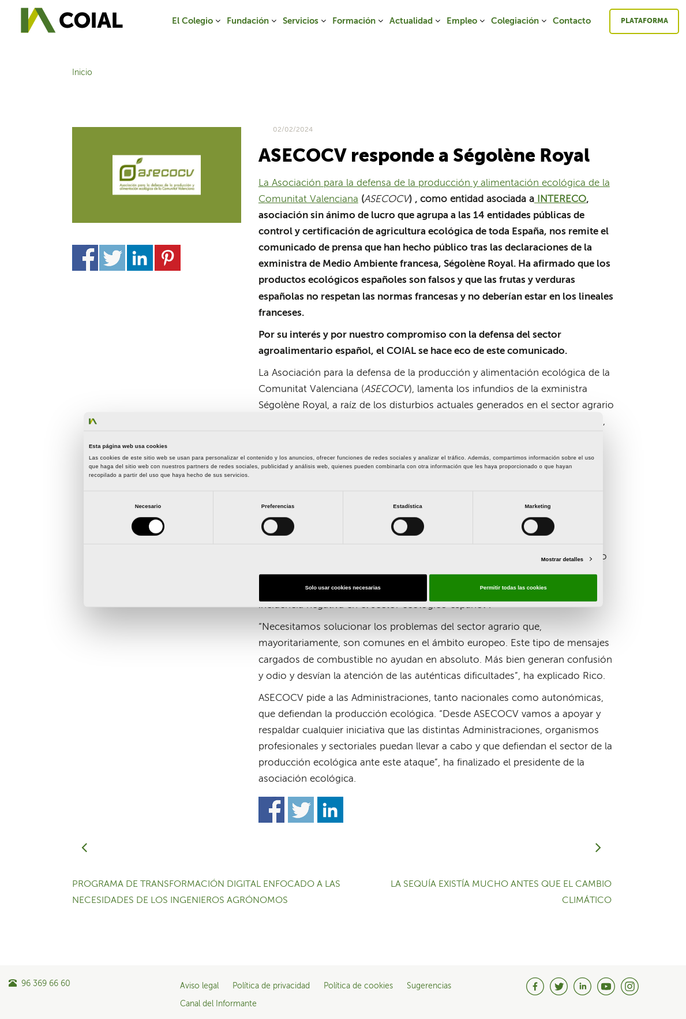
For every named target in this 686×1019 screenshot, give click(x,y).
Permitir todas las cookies (513, 588)
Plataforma (644, 21)
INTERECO (560, 199)
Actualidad (415, 21)
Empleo (466, 21)
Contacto (572, 21)
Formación (358, 21)
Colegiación (519, 21)
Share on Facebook (85, 258)
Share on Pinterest (168, 258)
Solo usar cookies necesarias (343, 588)
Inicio (82, 73)
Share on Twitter (112, 258)
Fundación (252, 21)
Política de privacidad (271, 986)
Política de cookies (358, 986)
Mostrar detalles (562, 559)
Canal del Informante (218, 1004)
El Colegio (197, 21)
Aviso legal (199, 986)
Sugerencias (429, 986)
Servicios (305, 21)
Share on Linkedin (140, 258)
